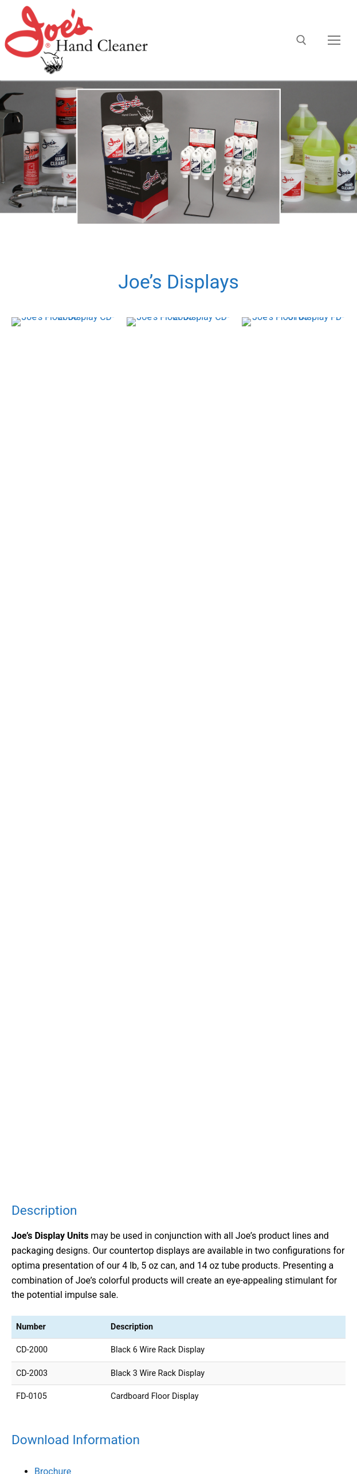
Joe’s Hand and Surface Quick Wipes (74, 958)
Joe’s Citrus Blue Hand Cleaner (62, 869)
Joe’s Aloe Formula (38, 884)
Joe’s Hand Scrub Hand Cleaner (64, 854)
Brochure (52, 714)
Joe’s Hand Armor (36, 928)
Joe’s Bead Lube (33, 943)
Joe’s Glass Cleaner (40, 899)
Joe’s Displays (28, 988)
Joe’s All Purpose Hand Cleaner (63, 840)
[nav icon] (334, 40)
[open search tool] (301, 40)
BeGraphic (221, 1232)
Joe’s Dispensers (34, 973)
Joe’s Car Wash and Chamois (59, 913)
